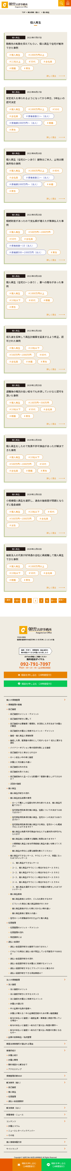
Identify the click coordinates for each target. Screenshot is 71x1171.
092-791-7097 (35, 664)
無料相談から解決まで (17, 1064)
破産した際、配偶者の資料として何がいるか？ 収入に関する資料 (36, 741)
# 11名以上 (15, 61)
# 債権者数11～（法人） (38, 116)
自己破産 (12, 709)
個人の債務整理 (13, 700)
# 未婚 (50, 184)
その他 (11, 1135)
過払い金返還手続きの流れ (21, 958)
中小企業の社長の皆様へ (20, 1008)
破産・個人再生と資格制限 (21, 735)
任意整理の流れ (17, 932)
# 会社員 (48, 61)
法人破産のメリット (18, 989)
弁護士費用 (13, 1060)
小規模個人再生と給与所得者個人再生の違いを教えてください (37, 844)
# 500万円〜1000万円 (39, 232)
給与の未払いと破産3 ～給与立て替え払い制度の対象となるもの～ (36, 1031)
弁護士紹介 (13, 1055)
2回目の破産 (15, 783)
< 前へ (17, 600)
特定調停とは (16, 937)
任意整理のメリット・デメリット (24, 927)
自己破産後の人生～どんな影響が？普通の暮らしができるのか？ (36, 777)
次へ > (54, 600)
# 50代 (32, 61)
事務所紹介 (11, 1050)
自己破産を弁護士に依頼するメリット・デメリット (32, 731)
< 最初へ (7, 600)
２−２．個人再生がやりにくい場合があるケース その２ (36, 872)
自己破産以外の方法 (18, 767)
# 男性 (27, 68)
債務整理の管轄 (15, 704)
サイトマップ (12, 1148)
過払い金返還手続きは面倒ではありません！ (29, 946)
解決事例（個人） (14, 1082)
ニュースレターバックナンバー (21, 1130)
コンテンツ (11, 1121)
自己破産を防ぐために (19, 771)
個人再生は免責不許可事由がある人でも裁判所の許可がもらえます (37, 832)
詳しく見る (51, 75)
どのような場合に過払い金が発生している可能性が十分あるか (36, 952)
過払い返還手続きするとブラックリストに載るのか (32, 968)
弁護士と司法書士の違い (20, 762)
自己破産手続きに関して (20, 718)
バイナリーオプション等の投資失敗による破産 (30, 747)
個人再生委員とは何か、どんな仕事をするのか (32, 899)
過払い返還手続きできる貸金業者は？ (26, 973)
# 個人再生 (15, 54)
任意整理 (12, 922)
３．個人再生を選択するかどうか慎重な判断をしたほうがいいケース (37, 888)
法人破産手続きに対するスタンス (24, 994)
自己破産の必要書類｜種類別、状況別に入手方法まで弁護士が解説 (36, 724)
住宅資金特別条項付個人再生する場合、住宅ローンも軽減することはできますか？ (37, 825)
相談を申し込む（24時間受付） (37, 674)
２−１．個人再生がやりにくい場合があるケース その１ (36, 867)
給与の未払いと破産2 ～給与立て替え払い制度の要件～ (34, 1025)
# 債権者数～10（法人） (22, 245)
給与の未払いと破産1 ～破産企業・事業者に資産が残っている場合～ (35, 1019)
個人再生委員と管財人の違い (24, 913)
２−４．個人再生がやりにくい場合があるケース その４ (36, 882)
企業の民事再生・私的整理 (19, 1037)
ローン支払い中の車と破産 (21, 757)
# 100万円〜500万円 (39, 402)
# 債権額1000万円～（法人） (24, 122)
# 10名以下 (15, 300)
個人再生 (12, 788)
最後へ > (61, 600)
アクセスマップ (15, 1069)
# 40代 (56, 170)
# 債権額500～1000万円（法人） (26, 252)
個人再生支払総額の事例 (20, 798)
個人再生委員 (16, 894)
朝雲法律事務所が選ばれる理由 (19, 1044)
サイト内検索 (61, 3)
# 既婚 (13, 68)
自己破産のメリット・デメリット (24, 714)
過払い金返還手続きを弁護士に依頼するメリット (31, 963)
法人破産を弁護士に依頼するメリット (26, 999)
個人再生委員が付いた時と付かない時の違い (31, 908)
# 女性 (13, 525)
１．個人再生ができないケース (25, 863)
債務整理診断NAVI (14, 1076)
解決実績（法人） (14, 1108)
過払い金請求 (14, 941)
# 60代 (32, 300)
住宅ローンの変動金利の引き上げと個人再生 (29, 918)
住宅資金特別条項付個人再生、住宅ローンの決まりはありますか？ (37, 818)
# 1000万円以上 (36, 54)
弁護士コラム (14, 1126)
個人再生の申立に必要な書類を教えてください (32, 850)
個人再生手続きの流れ (19, 793)
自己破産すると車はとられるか (23, 752)
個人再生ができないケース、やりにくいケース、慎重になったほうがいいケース (36, 856)
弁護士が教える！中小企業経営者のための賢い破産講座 (34, 1013)
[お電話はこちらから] (6, 1165)
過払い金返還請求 (16, 1101)
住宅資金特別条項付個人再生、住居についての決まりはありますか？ (37, 811)
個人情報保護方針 (14, 1142)
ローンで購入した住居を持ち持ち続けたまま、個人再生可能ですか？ (37, 803)
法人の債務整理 (13, 979)
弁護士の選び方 (17, 1003)
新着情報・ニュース (14, 1114)
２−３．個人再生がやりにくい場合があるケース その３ (36, 877)
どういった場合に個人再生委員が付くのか (30, 903)
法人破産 (12, 984)
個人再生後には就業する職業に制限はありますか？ (34, 838)
